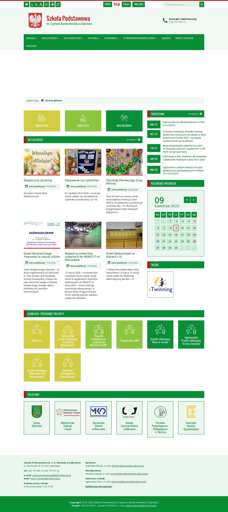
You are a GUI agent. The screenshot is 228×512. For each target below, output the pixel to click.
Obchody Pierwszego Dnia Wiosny (124, 181)
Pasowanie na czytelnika (82, 180)
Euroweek (111, 38)
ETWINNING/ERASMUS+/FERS (140, 38)
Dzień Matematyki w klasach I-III (120, 254)
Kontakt (31, 46)
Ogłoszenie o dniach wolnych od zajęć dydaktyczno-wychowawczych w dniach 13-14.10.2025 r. (183, 170)
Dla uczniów (50, 38)
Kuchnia (94, 38)
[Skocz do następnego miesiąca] (193, 200)
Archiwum (133, 139)
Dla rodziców (73, 38)
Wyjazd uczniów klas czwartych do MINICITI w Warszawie (82, 256)
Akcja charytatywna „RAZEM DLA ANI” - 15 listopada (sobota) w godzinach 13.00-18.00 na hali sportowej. (184, 148)
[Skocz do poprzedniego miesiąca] (187, 200)
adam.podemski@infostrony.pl (140, 505)
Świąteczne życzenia (38, 180)
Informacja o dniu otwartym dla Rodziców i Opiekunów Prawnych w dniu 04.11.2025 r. (184, 159)
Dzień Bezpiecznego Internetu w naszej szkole (42, 254)
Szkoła (31, 38)
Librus (126, 4)
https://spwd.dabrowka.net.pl (45, 478)
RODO (108, 4)
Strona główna (51, 100)
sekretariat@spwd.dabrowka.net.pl (128, 481)
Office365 (138, 4)
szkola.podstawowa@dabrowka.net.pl (51, 475)
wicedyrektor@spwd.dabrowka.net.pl (129, 473)
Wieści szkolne (184, 38)
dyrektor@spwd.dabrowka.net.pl (127, 465)
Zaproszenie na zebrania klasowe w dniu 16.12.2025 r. (184, 124)
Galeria (166, 38)
